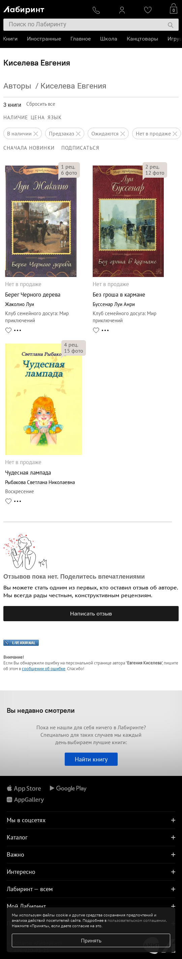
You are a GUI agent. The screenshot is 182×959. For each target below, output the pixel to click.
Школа (109, 38)
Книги (10, 38)
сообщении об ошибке (43, 669)
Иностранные (45, 38)
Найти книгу (91, 759)
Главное (81, 38)
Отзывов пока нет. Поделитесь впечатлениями (74, 576)
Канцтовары (143, 38)
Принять (91, 940)
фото (69, 173)
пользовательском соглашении (137, 920)
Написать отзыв (91, 613)
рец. (68, 166)
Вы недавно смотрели (41, 710)
